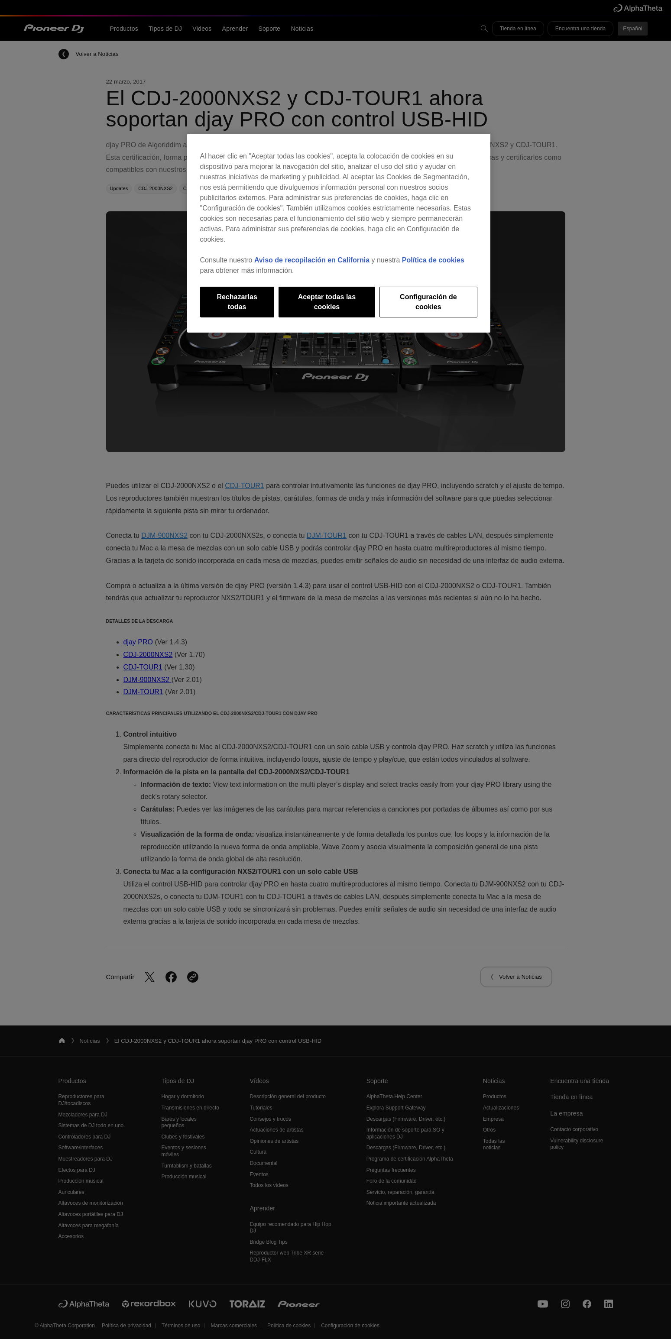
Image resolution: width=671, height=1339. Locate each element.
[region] (338, 233)
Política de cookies (433, 260)
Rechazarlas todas (237, 301)
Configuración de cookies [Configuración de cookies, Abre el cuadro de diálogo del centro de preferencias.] (428, 301)
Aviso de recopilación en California (312, 260)
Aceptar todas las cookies (327, 301)
